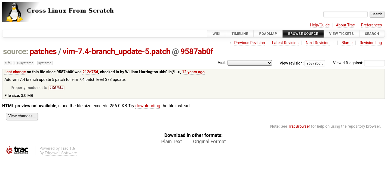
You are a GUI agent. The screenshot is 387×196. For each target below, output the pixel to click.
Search (372, 34)
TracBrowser (299, 127)
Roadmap (268, 34)
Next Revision (317, 43)
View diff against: (359, 63)
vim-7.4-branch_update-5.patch (116, 51)
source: (15, 51)
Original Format (209, 142)
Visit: (222, 62)
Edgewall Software (61, 153)
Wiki (216, 34)
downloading (147, 106)
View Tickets (341, 34)
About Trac (345, 25)
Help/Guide (320, 25)
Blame (347, 43)
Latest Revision (285, 43)
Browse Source (303, 34)
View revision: (292, 63)
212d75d (90, 72)
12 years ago (193, 72)
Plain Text (171, 142)
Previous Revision (249, 43)
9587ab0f (196, 51)
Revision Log (371, 43)
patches (43, 51)
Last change (15, 72)
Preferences (371, 25)
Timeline (240, 34)
